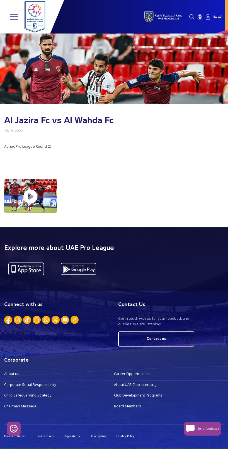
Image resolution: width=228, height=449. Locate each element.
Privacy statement (16, 436)
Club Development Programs (138, 395)
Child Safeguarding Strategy (27, 395)
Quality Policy (125, 436)
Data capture (98, 436)
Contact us (156, 338)
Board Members (127, 406)
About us (11, 373)
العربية (217, 16)
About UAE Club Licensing (135, 384)
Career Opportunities (132, 373)
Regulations (72, 436)
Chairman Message (20, 406)
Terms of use (45, 436)
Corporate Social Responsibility (30, 384)
